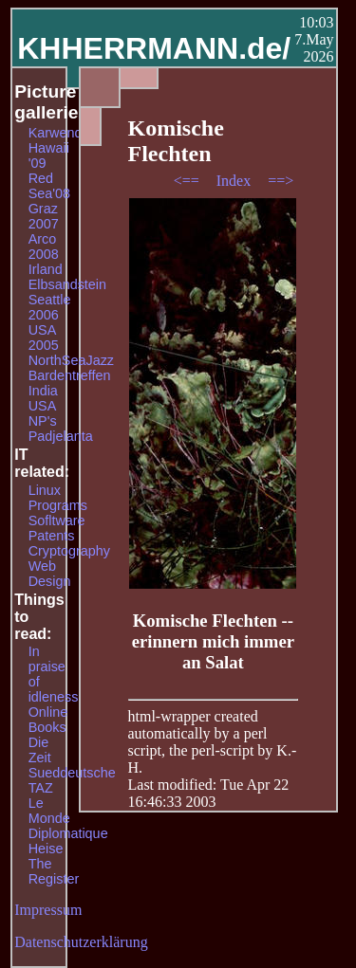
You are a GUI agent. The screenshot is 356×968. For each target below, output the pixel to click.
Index (235, 181)
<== (188, 181)
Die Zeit (39, 750)
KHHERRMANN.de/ (153, 48)
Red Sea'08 (49, 186)
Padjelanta (60, 436)
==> (280, 181)
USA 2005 (43, 337)
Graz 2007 (43, 216)
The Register (54, 871)
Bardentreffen (69, 375)
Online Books (48, 719)
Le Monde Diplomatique (68, 818)
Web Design (49, 573)
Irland (45, 269)
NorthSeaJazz (71, 360)
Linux (44, 490)
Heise (46, 848)
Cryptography (69, 550)
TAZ (40, 787)
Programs (57, 505)
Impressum (48, 910)
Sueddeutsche (72, 772)
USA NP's (42, 413)
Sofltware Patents (56, 528)
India (43, 390)
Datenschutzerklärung (80, 942)
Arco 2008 (43, 246)
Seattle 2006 (49, 307)
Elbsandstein (67, 284)
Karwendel (60, 132)
